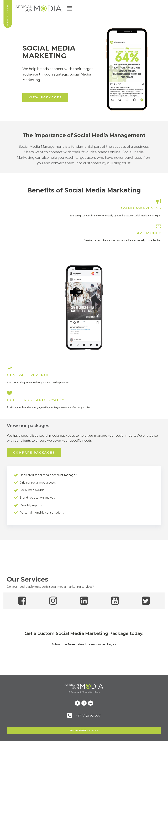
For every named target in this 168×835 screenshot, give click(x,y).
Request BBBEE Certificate (84, 730)
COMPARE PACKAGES (34, 452)
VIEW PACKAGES (45, 97)
